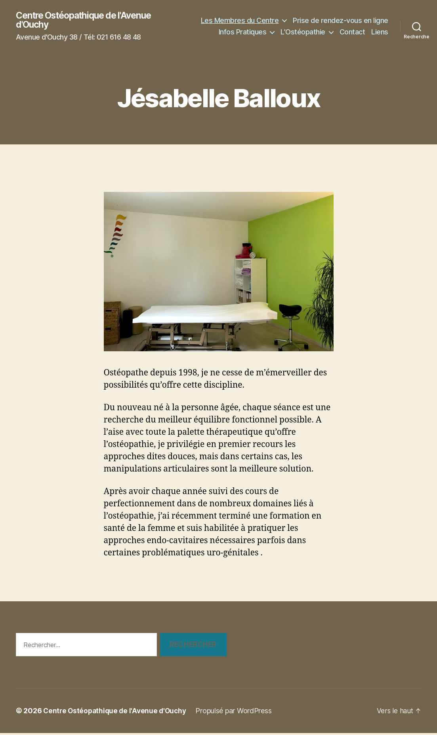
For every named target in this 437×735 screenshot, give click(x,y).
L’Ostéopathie (303, 38)
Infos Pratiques (356, 27)
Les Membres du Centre (341, 15)
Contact (352, 38)
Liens (379, 38)
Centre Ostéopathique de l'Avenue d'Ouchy (89, 20)
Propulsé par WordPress (238, 712)
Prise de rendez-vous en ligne (278, 27)
